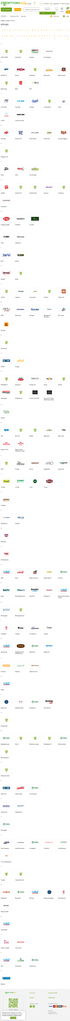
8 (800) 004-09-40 (52, 1013)
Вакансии (23, 16)
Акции (66, 16)
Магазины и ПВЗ (14, 16)
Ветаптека (54, 16)
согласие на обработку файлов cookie (11, 1015)
